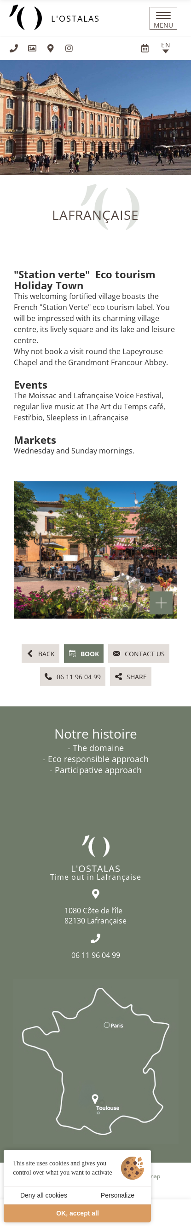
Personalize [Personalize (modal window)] (117, 1195)
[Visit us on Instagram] (69, 48)
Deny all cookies (43, 1195)
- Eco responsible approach (96, 758)
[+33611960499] (14, 48)
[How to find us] (50, 48)
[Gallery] (32, 48)
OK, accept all (77, 1213)
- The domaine (96, 747)
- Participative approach (96, 769)
